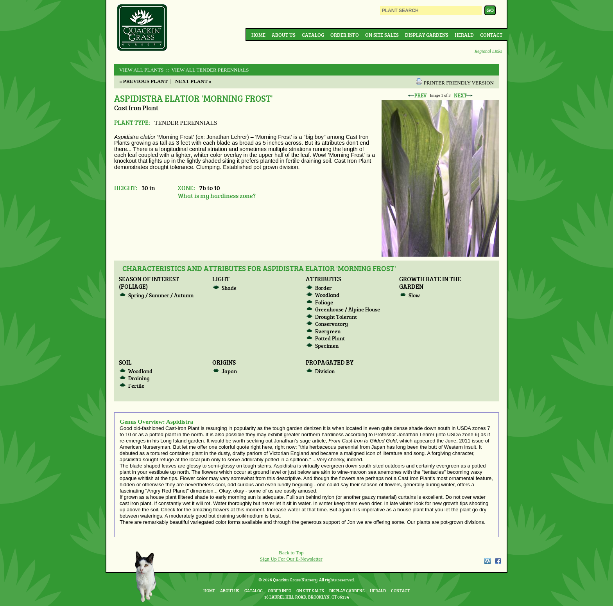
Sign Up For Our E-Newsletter (291, 559)
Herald (464, 34)
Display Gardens (426, 34)
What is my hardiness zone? (217, 195)
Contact (491, 34)
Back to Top (291, 553)
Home (258, 34)
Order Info (344, 34)
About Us (284, 34)
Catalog (313, 34)
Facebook (498, 561)
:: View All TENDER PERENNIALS (207, 70)
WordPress (487, 561)
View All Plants (141, 70)
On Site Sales (382, 34)
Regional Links (488, 51)
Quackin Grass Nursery (142, 28)
